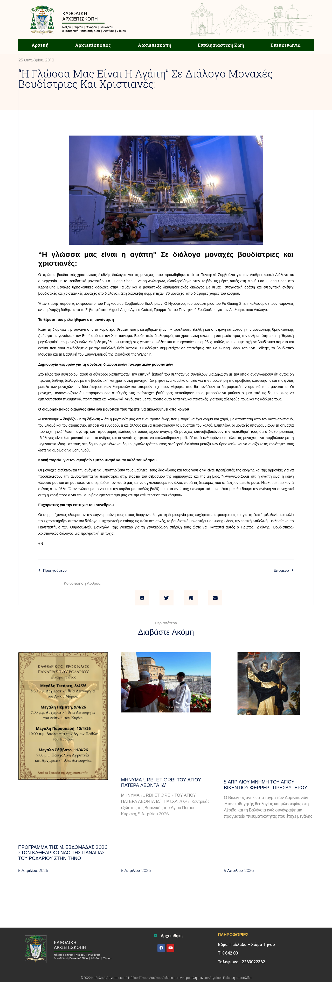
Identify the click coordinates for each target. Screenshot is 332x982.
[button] (142, 597)
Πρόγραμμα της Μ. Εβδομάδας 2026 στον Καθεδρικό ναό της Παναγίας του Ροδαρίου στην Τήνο (62, 852)
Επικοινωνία (286, 45)
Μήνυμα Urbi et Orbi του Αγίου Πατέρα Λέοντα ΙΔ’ (161, 782)
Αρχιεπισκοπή (154, 45)
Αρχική (40, 45)
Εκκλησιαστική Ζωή (221, 45)
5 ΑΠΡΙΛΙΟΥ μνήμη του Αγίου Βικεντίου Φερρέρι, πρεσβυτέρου (265, 784)
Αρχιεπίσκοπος (93, 45)
